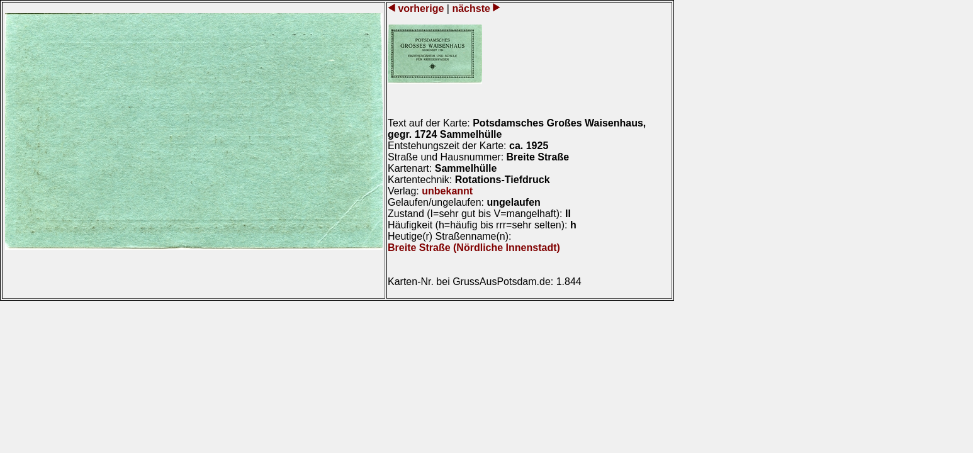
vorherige (421, 8)
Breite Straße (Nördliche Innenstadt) (474, 247)
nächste (471, 8)
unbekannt (447, 191)
